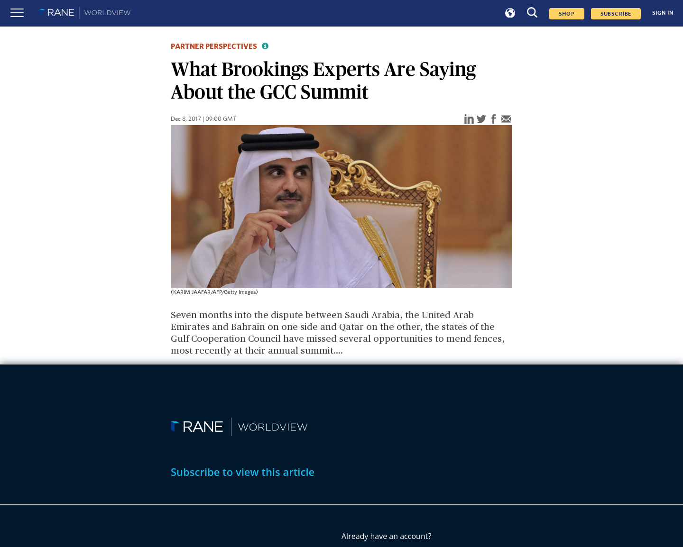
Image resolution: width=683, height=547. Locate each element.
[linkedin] (469, 120)
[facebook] (494, 120)
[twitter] (481, 120)
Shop (566, 14)
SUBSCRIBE (616, 14)
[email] (506, 120)
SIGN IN (663, 13)
